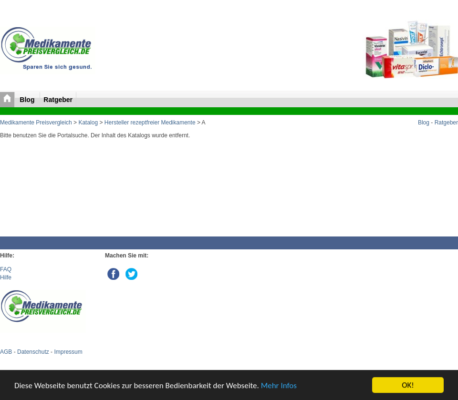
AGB (6, 352)
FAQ (5, 269)
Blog (28, 99)
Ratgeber (58, 99)
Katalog (88, 122)
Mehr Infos (279, 385)
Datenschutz (33, 352)
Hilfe (5, 277)
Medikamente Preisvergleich (36, 122)
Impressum (68, 352)
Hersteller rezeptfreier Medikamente (150, 122)
